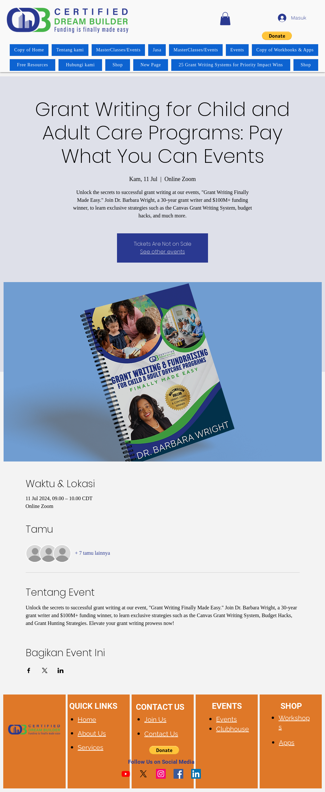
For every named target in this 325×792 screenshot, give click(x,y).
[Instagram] (161, 774)
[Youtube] (126, 774)
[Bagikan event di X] (45, 670)
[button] (225, 18)
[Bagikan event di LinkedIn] (61, 670)
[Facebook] (178, 774)
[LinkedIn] (196, 774)
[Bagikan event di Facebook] (29, 670)
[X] (143, 774)
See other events (162, 251)
